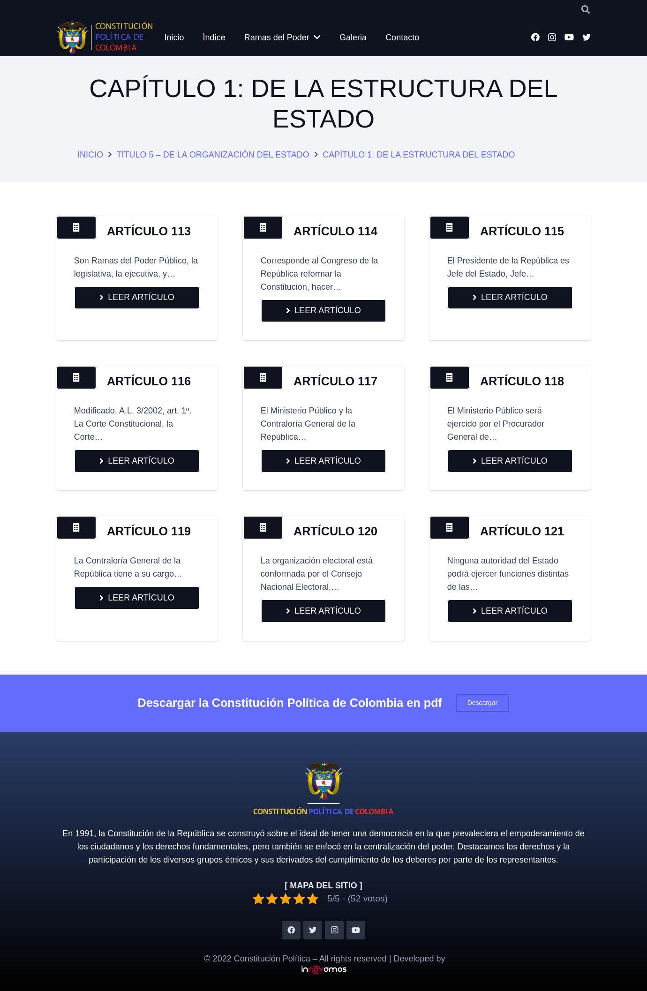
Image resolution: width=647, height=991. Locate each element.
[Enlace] (104, 37)
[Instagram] (552, 37)
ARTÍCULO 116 (149, 381)
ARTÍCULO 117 (335, 381)
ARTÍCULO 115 (522, 231)
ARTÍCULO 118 (522, 381)
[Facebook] (535, 37)
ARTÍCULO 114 (335, 231)
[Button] (76, 227)
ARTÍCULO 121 (522, 531)
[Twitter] (586, 37)
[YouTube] (569, 37)
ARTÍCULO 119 (149, 531)
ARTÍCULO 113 (149, 231)
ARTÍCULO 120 (335, 531)
